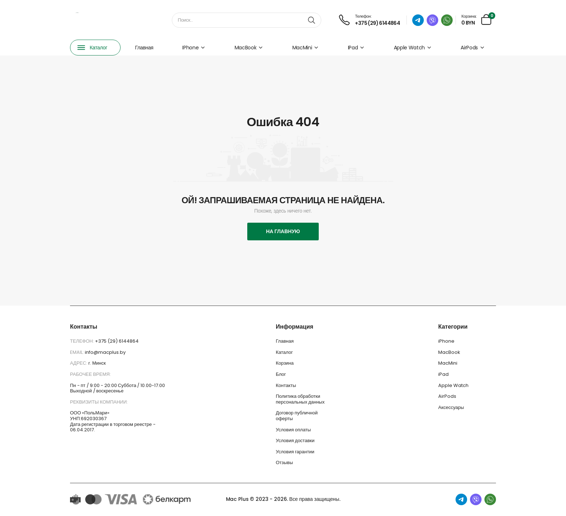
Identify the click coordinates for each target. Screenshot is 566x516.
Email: (77, 352)
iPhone (193, 47)
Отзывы (284, 462)
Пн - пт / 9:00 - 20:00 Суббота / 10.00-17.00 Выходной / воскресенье (117, 388)
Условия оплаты (293, 429)
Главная (144, 47)
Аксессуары (451, 407)
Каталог (284, 352)
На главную (283, 231)
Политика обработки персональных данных (300, 399)
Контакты (286, 385)
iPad (356, 47)
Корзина (285, 363)
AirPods (473, 47)
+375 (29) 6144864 (117, 341)
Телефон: (82, 341)
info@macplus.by (105, 352)
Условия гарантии (295, 451)
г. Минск (97, 363)
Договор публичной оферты (297, 415)
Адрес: (79, 363)
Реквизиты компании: (99, 402)
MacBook (249, 47)
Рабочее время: (90, 374)
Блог (281, 374)
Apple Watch (413, 47)
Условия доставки (295, 440)
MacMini (305, 47)
